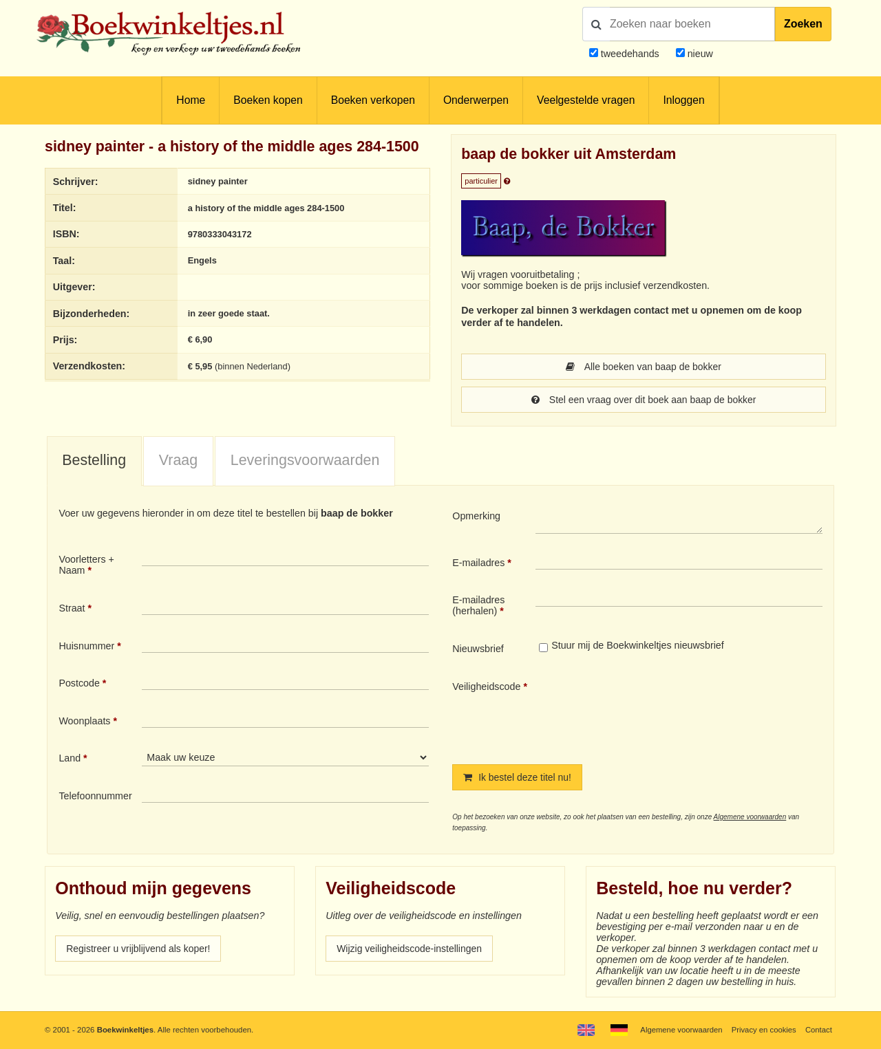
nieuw (699, 53)
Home (190, 100)
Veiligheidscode (486, 686)
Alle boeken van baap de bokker (643, 366)
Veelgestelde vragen (586, 100)
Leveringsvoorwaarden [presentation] (305, 460)
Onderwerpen (476, 100)
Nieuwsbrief (478, 648)
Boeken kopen (267, 100)
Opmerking (476, 515)
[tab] (94, 461)
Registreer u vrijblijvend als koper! (139, 948)
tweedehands (630, 53)
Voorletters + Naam (86, 565)
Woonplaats (84, 720)
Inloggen (683, 100)
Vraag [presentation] (178, 460)
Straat (72, 608)
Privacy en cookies (763, 1030)
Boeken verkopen (373, 100)
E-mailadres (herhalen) (478, 605)
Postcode (79, 683)
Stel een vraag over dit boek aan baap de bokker (643, 399)
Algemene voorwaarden (750, 817)
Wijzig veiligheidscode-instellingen (411, 948)
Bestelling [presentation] (94, 460)
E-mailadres (478, 562)
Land (70, 758)
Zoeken (803, 24)
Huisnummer (86, 645)
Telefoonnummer (95, 795)
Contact (818, 1030)
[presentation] (650, 711)
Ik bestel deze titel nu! (518, 777)
